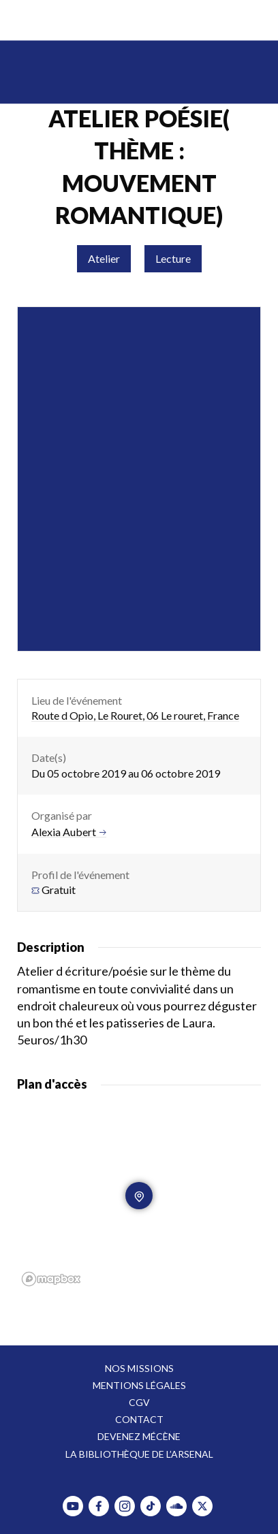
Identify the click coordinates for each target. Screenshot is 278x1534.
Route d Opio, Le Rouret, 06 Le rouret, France (135, 715)
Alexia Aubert (68, 832)
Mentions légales (139, 1385)
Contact (139, 1419)
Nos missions (139, 1368)
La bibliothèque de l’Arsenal (139, 1454)
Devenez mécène (139, 1436)
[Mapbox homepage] (51, 1279)
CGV (139, 1402)
